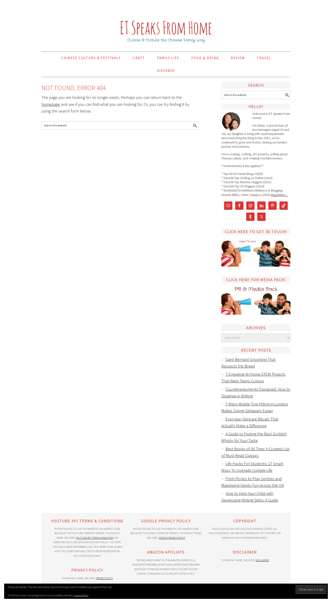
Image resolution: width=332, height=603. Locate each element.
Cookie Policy (81, 595)
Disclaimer (262, 560)
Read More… (279, 195)
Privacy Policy (104, 578)
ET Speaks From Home (166, 24)
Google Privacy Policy (172, 537)
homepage (51, 104)
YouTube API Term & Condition (94, 537)
